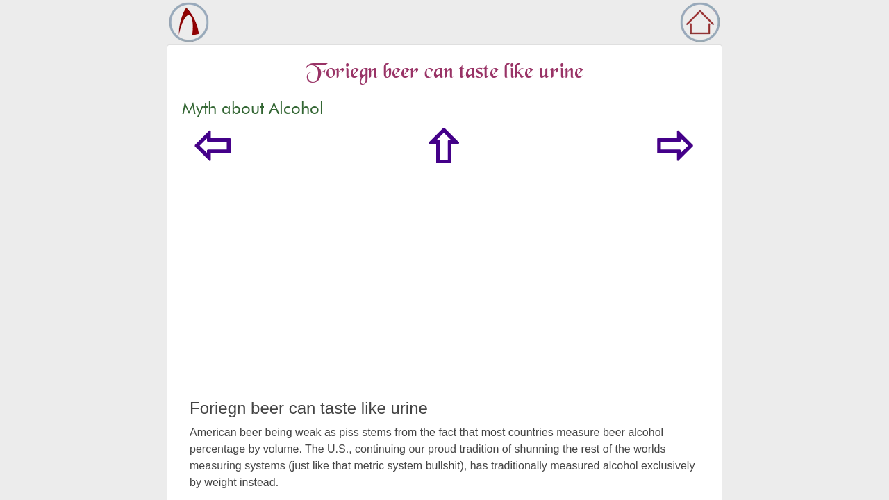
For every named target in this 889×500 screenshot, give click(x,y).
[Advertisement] (444, 294)
